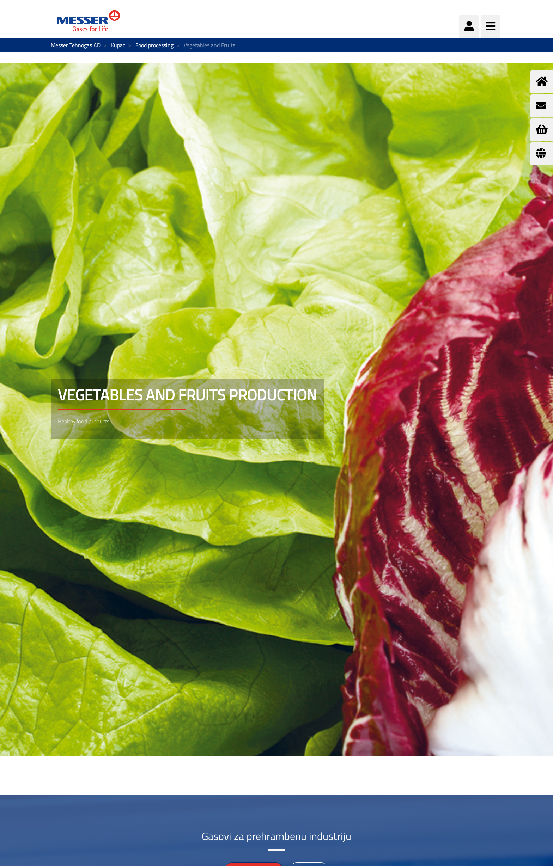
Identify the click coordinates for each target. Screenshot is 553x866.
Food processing (154, 45)
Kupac (118, 45)
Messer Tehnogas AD (76, 45)
